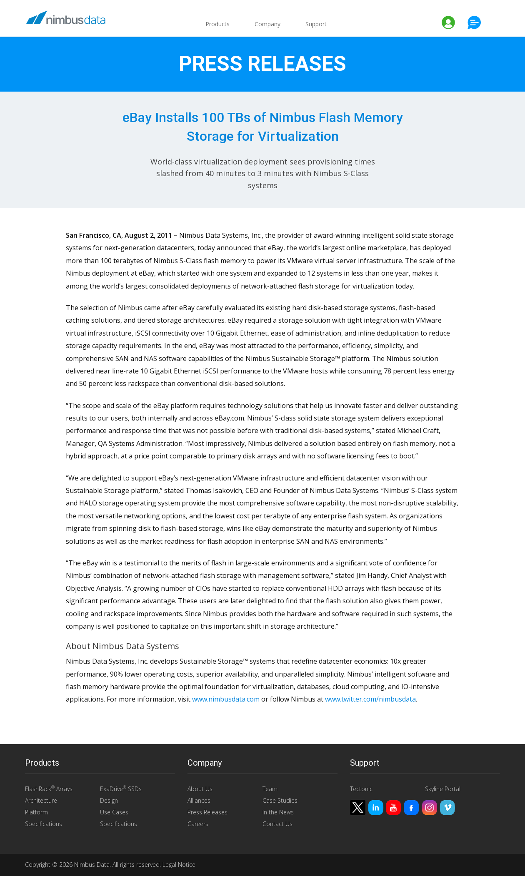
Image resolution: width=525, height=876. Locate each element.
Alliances (199, 800)
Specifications (43, 824)
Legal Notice (178, 865)
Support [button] (316, 24)
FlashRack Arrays (48, 788)
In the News (278, 812)
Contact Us (277, 824)
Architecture (41, 800)
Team (270, 789)
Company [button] (267, 24)
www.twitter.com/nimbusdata (370, 699)
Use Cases (114, 812)
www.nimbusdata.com (226, 699)
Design (109, 800)
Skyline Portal (442, 789)
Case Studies (280, 800)
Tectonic (361, 789)
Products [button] (217, 24)
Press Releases (208, 812)
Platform (36, 812)
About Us (200, 789)
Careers (198, 824)
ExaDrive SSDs (121, 788)
